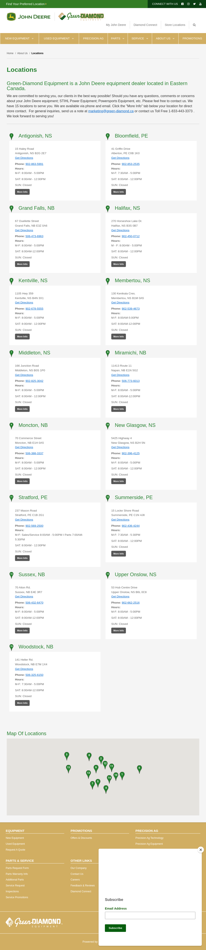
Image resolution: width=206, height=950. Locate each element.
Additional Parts (15, 879)
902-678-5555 (34, 308)
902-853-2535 (131, 164)
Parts (117, 38)
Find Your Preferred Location (26, 4)
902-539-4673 (131, 308)
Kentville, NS (33, 280)
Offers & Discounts (81, 837)
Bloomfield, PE (131, 136)
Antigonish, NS (35, 136)
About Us (165, 38)
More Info (22, 192)
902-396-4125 (131, 453)
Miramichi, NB (130, 352)
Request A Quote (15, 849)
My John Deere (116, 25)
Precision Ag (93, 38)
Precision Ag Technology (149, 837)
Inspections (12, 891)
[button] (122, 776)
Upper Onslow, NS (135, 574)
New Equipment (19, 38)
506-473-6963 (34, 236)
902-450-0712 (131, 236)
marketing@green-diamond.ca (111, 111)
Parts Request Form (17, 868)
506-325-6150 (34, 674)
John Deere (28, 16)
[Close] (201, 848)
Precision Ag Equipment (149, 843)
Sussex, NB (32, 574)
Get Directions (24, 157)
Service (139, 38)
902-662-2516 (131, 602)
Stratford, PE (33, 497)
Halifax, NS (127, 208)
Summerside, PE (134, 497)
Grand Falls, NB (37, 208)
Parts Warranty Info (17, 874)
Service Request (15, 885)
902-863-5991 (34, 164)
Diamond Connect (145, 25)
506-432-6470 (34, 602)
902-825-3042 (34, 380)
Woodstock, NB (36, 646)
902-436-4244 (131, 525)
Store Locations (175, 25)
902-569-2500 (34, 525)
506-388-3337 (34, 453)
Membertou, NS (132, 280)
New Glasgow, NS (135, 425)
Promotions (192, 38)
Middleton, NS (34, 352)
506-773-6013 (131, 380)
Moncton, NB (33, 425)
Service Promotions (17, 897)
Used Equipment (59, 38)
